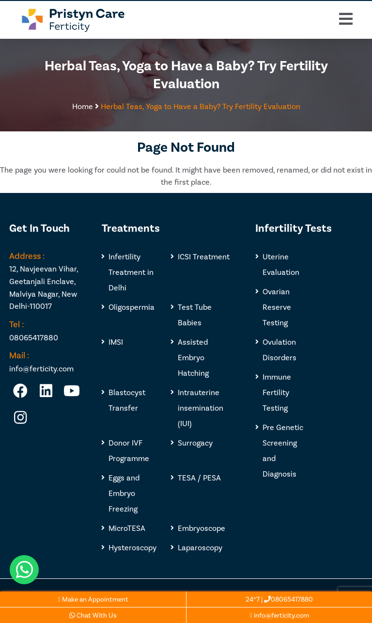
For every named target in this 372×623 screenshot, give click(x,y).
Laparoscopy (200, 547)
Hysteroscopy (132, 547)
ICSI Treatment (204, 256)
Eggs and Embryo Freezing (124, 493)
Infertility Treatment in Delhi (131, 272)
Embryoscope (201, 527)
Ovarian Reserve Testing (277, 307)
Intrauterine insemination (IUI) (200, 407)
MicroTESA (126, 527)
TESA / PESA (199, 477)
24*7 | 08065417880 (279, 599)
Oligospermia (131, 306)
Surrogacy (195, 442)
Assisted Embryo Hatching (193, 357)
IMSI (115, 341)
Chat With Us (93, 615)
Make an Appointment (93, 599)
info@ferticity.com (279, 615)
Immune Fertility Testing (277, 392)
